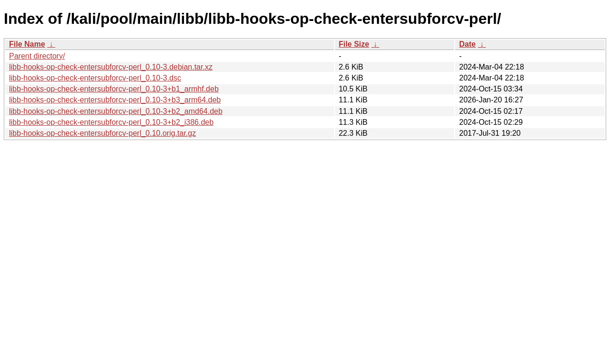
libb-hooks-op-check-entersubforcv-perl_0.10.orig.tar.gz (102, 133)
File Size (354, 44)
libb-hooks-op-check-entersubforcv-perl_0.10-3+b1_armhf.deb (114, 89)
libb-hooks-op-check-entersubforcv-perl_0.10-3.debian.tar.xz (111, 67)
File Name (27, 44)
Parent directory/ (37, 56)
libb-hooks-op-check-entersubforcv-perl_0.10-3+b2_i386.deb (111, 122)
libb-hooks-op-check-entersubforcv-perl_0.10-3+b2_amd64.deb (116, 111)
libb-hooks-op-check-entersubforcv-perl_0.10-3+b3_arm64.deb (115, 100)
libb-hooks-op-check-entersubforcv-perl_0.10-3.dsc (95, 78)
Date (467, 44)
